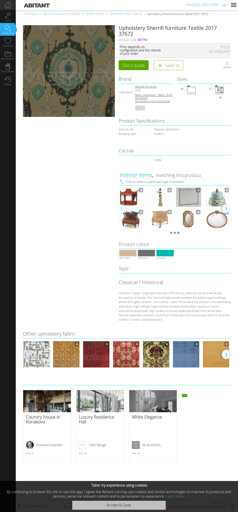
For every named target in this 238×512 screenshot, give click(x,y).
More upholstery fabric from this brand (153, 96)
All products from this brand (152, 101)
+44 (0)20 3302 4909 (201, 4)
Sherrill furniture (146, 86)
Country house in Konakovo (47, 426)
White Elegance (153, 426)
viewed (227, 67)
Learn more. (175, 496)
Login (224, 5)
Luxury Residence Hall (100, 426)
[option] (131, 208)
